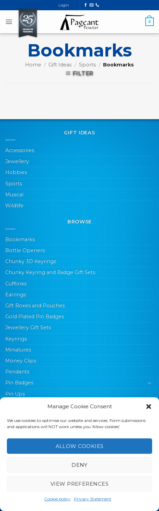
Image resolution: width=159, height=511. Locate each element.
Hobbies (16, 172)
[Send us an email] (91, 5)
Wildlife (14, 205)
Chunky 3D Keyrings (30, 261)
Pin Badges (19, 382)
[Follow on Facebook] (86, 5)
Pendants (17, 372)
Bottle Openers (25, 250)
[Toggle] (150, 383)
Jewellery (17, 161)
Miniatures (18, 350)
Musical (14, 194)
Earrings (15, 294)
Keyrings (16, 339)
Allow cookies (80, 446)
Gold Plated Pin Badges (34, 316)
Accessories (19, 150)
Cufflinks (15, 284)
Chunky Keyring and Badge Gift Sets (50, 272)
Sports (87, 65)
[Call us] (97, 5)
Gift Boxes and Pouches (35, 305)
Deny (79, 465)
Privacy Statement (92, 498)
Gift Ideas (59, 65)
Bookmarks (20, 239)
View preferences (79, 484)
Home (33, 65)
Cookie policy (57, 498)
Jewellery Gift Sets (28, 327)
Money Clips (20, 361)
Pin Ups (15, 394)
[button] (148, 406)
